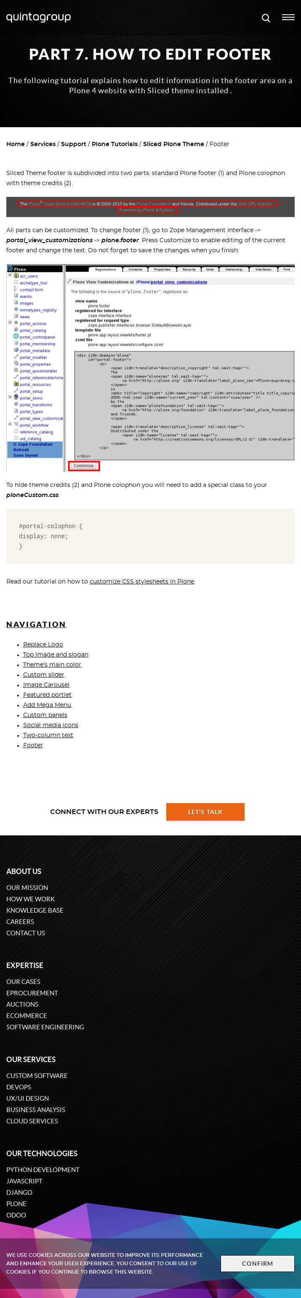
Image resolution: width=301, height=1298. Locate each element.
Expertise (24, 965)
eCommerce (26, 1015)
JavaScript (24, 1181)
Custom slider (43, 675)
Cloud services (32, 1121)
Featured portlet (47, 695)
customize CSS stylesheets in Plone (142, 582)
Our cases (23, 981)
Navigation (36, 624)
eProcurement (32, 993)
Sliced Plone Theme (173, 144)
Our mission (27, 887)
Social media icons (50, 725)
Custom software (37, 1075)
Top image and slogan (55, 655)
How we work (30, 899)
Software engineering (45, 1027)
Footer (33, 745)
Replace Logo (43, 645)
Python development (43, 1169)
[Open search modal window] (266, 17)
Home (15, 144)
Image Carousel (46, 685)
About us (23, 871)
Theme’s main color (52, 665)
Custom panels (45, 715)
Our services (31, 1059)
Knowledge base (35, 910)
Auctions (22, 1004)
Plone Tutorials (115, 144)
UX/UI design (27, 1098)
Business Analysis (35, 1109)
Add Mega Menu (47, 705)
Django (19, 1192)
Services (43, 144)
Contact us (25, 933)
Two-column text (48, 735)
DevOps (18, 1087)
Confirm (257, 1263)
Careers (20, 921)
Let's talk (205, 812)
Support (73, 144)
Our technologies (41, 1153)
